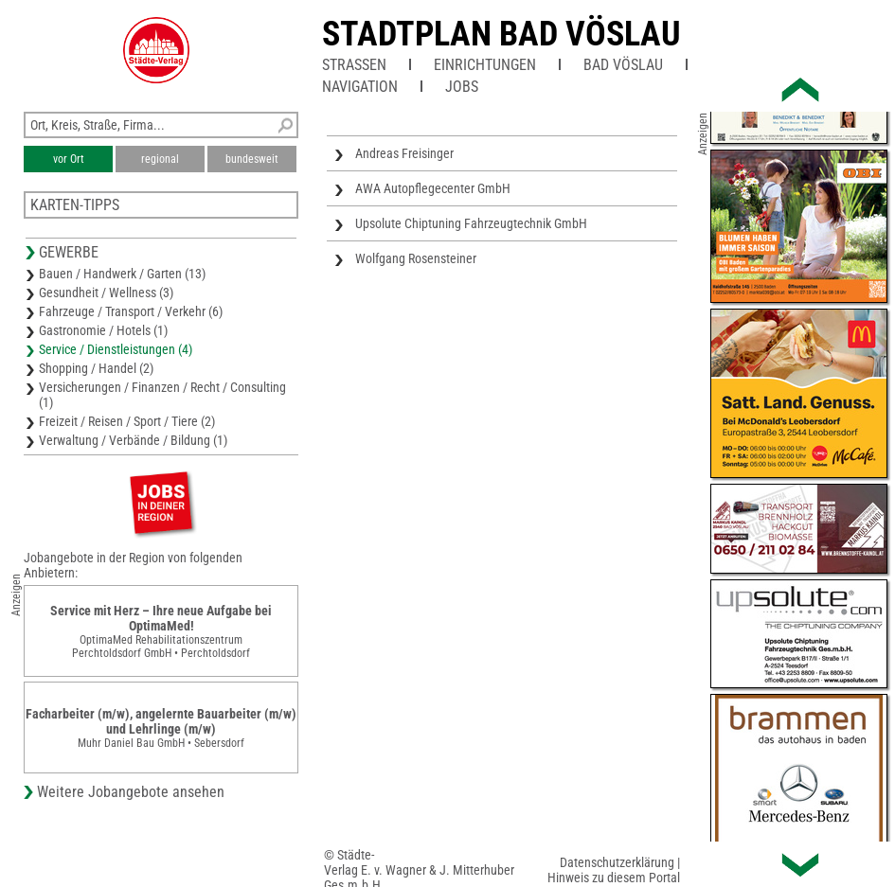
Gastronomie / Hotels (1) (103, 330)
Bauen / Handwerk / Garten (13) (122, 273)
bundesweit (251, 159)
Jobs (461, 87)
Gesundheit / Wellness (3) (106, 292)
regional (160, 159)
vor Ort (68, 159)
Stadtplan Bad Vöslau (501, 34)
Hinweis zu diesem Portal (613, 877)
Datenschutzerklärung (617, 862)
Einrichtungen (485, 65)
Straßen (354, 65)
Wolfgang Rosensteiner (415, 258)
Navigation (360, 87)
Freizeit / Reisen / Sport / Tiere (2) (127, 421)
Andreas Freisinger (404, 153)
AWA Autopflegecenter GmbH (432, 188)
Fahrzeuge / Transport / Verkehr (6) (131, 311)
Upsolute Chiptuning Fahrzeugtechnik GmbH (471, 223)
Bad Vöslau (623, 65)
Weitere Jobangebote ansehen (130, 792)
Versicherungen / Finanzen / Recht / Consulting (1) (162, 395)
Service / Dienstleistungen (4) (115, 349)
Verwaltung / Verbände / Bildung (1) (133, 440)
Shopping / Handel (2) (96, 368)
